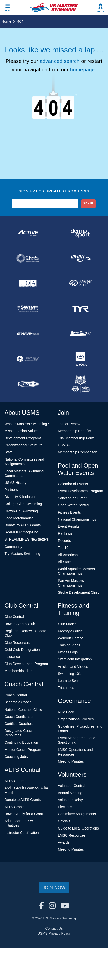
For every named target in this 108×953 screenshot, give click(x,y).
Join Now (54, 887)
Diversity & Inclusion (20, 497)
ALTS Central (15, 781)
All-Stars (64, 562)
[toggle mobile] (7, 8)
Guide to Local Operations (78, 828)
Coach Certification (19, 717)
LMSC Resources (72, 835)
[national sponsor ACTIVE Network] (28, 233)
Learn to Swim (69, 681)
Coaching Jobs (16, 757)
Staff (8, 452)
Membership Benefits (74, 431)
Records (64, 540)
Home (8, 21)
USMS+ (64, 445)
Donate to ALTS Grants (23, 525)
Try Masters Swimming (22, 554)
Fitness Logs (68, 652)
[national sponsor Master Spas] (80, 283)
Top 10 (63, 548)
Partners (11, 490)
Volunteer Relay (70, 800)
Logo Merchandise (19, 518)
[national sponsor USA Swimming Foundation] (80, 384)
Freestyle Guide (70, 631)
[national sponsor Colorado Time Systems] (28, 258)
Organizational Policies (76, 719)
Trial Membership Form (76, 438)
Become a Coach (18, 702)
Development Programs (23, 438)
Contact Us (54, 928)
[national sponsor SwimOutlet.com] (80, 333)
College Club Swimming (23, 504)
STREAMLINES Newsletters (27, 539)
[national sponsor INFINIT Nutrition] (80, 258)
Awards (63, 842)
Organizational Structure (24, 445)
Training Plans (69, 645)
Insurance (12, 657)
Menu (8, 10)
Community (13, 547)
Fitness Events (69, 512)
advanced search (59, 61)
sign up (88, 203)
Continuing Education (21, 742)
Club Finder (67, 624)
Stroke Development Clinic (78, 592)
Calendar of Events (73, 484)
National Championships (77, 519)
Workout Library (70, 638)
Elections (65, 807)
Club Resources (17, 643)
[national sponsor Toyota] (80, 359)
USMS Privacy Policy (53, 933)
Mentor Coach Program (23, 750)
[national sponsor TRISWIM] (28, 384)
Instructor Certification (22, 833)
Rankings (65, 533)
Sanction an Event (72, 498)
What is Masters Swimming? (27, 424)
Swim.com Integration (75, 659)
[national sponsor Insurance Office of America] (28, 283)
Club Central (14, 617)
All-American (68, 555)
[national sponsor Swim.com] (28, 333)
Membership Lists (18, 671)
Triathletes (66, 688)
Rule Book (66, 712)
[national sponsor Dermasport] (80, 233)
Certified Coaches (19, 724)
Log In (100, 11)
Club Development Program (26, 664)
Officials (64, 821)
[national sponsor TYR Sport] (80, 308)
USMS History (16, 483)
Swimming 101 (69, 674)
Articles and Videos (73, 667)
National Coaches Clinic (23, 710)
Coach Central (16, 695)
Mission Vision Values (22, 431)
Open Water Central (73, 505)
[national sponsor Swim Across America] (28, 308)
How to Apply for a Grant (24, 814)
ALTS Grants (15, 807)
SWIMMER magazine (21, 532)
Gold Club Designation (22, 650)
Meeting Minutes (71, 761)
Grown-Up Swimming (21, 511)
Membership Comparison (77, 452)
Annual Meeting (70, 793)
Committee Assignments (77, 814)
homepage (82, 69)
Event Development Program (80, 491)
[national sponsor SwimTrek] (28, 359)
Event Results (68, 526)
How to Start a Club (20, 624)
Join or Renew (69, 424)
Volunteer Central (71, 786)
